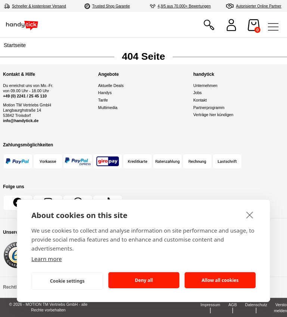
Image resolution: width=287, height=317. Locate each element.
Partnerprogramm (209, 107)
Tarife (103, 100)
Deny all (144, 280)
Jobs (197, 92)
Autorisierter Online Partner (258, 6)
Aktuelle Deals (111, 85)
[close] (250, 215)
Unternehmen (205, 85)
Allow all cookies (220, 280)
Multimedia (108, 107)
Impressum (210, 304)
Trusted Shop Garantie (111, 6)
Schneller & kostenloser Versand (39, 6)
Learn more (46, 258)
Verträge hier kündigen (213, 114)
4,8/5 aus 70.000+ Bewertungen (184, 6)
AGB (232, 304)
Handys (105, 92)
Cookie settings (67, 281)
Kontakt (200, 100)
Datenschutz (256, 304)
